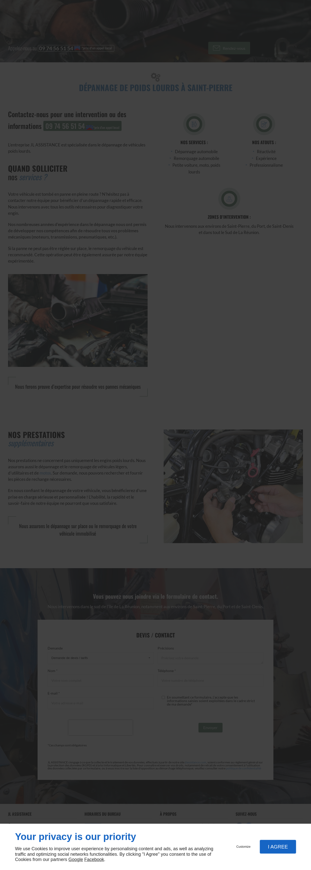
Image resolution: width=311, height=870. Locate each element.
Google (75, 859)
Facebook (94, 859)
